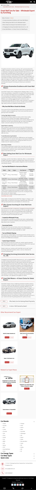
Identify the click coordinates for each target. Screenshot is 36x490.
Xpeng (3, 445)
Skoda (21, 439)
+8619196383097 (7, 473)
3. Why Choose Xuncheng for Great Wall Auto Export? (14, 24)
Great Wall (22, 431)
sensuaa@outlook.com (8, 469)
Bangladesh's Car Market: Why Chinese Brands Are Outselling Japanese (9, 382)
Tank (3, 433)
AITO (3, 447)
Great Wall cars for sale (6, 196)
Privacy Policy (20, 482)
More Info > (9, 385)
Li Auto (3, 429)
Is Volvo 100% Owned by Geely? (18, 306)
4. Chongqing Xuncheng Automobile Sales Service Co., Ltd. (15, 27)
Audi (3, 443)
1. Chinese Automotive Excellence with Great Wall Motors (15, 20)
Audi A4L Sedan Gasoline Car (9, 333)
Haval (21, 425)
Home (4, 5)
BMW (3, 441)
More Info (7, 337)
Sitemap (14, 482)
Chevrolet (4, 431)
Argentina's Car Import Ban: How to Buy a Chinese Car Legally (27, 385)
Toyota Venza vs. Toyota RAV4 (9, 409)
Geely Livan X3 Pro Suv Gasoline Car (27, 334)
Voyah (21, 443)
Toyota (3, 423)
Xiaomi (21, 427)
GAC (20, 435)
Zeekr (21, 429)
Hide (12, 18)
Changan (21, 423)
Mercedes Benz (23, 441)
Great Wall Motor (5, 449)
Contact (11, 337)
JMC (20, 449)
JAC (20, 451)
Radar (3, 451)
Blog (8, 5)
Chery (3, 435)
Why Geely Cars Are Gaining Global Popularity (22, 301)
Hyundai (3, 425)
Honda (3, 437)
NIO (20, 445)
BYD (3, 427)
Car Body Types (6, 455)
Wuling (21, 447)
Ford (3, 439)
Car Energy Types (7, 453)
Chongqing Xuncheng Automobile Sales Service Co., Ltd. (18, 478)
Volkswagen (22, 433)
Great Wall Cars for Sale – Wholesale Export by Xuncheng (16, 7)
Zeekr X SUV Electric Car (9, 358)
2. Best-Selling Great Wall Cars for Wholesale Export (14, 22)
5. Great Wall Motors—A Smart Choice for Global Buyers (14, 29)
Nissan (21, 437)
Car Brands (5, 421)
